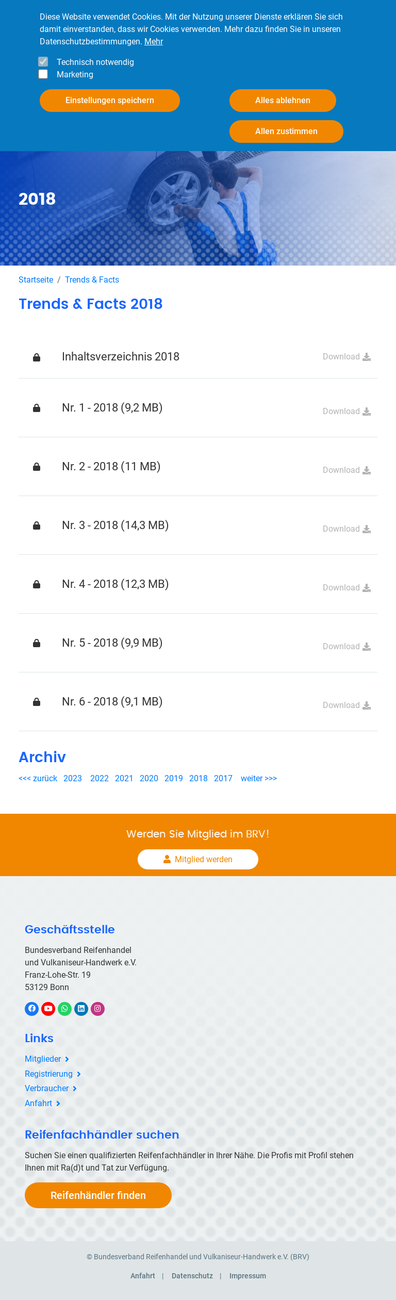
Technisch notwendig (95, 62)
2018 (198, 778)
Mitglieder (43, 1059)
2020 (151, 778)
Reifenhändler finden (98, 1195)
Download (341, 356)
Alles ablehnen (282, 100)
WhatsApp (70, 1008)
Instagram (103, 1008)
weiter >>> (259, 778)
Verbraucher (47, 1088)
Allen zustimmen (286, 131)
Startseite (36, 280)
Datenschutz (192, 1276)
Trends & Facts (92, 280)
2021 (124, 778)
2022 (99, 778)
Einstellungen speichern (109, 100)
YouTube (54, 1008)
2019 (173, 778)
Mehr (153, 41)
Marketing (75, 74)
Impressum (247, 1276)
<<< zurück (39, 778)
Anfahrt (38, 1103)
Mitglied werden (204, 859)
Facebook (37, 1008)
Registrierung (49, 1074)
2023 (72, 778)
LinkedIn (86, 1008)
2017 (223, 778)
